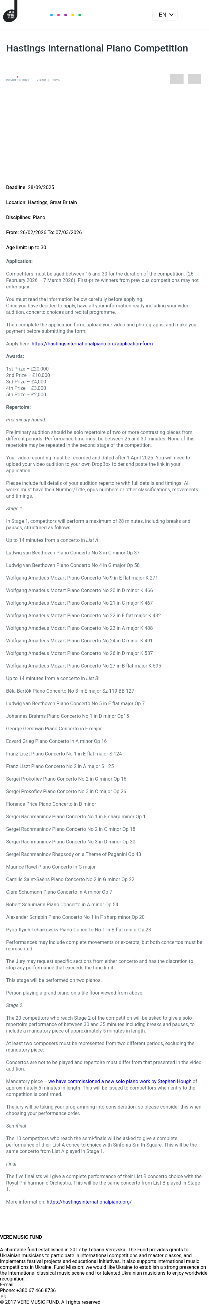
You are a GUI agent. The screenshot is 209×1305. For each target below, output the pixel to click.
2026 (56, 80)
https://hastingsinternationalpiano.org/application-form (92, 344)
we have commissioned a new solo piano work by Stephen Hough (120, 1081)
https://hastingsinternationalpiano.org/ (89, 1202)
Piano (41, 80)
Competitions (17, 80)
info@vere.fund (32, 1285)
